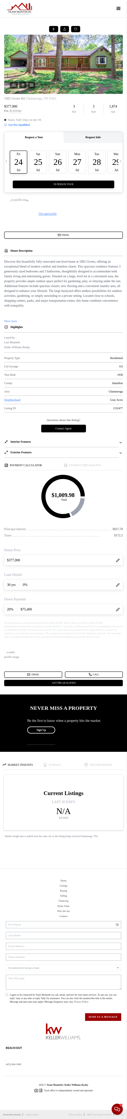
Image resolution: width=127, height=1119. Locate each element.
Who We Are (63, 911)
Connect (63, 916)
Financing (63, 901)
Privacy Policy (81, 1001)
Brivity (17, 1114)
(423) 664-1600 (13, 1064)
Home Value (63, 906)
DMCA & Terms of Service (99, 1114)
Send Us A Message (103, 1017)
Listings (63, 885)
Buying (63, 890)
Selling (63, 896)
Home (63, 880)
